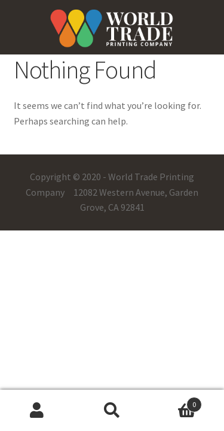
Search (112, 410)
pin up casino (5, 0)
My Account (37, 410)
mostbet (11, 0)
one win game (16, 0)
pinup (1, 0)
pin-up (9, 0)
